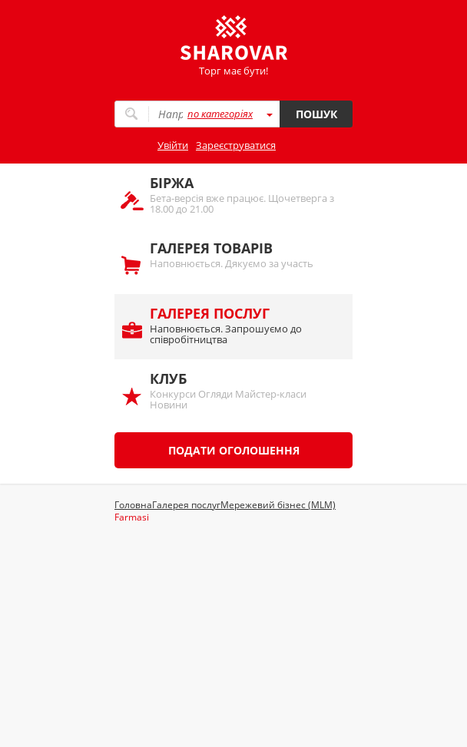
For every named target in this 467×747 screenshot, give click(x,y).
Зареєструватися (236, 145)
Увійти (172, 145)
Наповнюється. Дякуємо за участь (243, 254)
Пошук (316, 114)
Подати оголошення (234, 450)
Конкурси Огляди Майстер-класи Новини (243, 390)
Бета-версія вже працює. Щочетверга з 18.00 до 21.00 (243, 195)
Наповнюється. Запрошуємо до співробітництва (243, 325)
